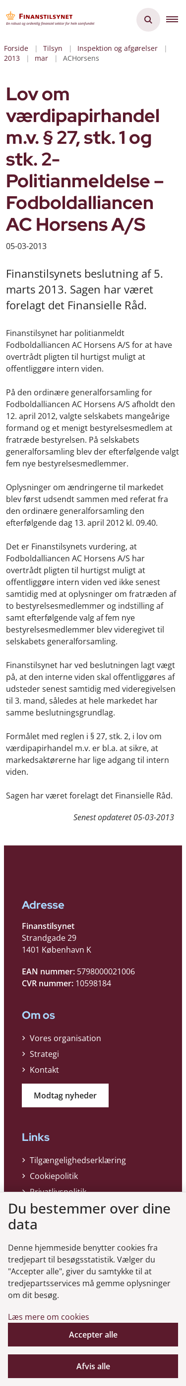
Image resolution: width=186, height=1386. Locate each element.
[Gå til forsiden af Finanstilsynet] (47, 20)
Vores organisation (65, 1038)
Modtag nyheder (65, 1095)
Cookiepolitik (54, 1176)
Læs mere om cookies (48, 1316)
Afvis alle (93, 1366)
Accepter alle (93, 1334)
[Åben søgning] (148, 20)
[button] (176, 19)
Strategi (44, 1054)
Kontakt (44, 1069)
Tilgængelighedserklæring (78, 1160)
